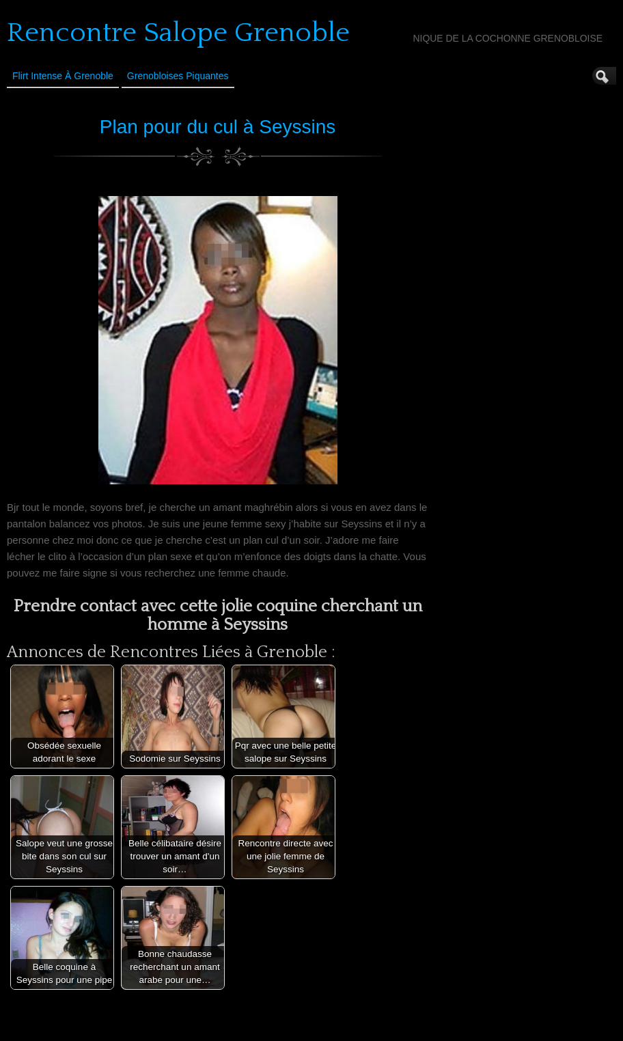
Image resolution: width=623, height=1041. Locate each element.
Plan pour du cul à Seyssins (218, 126)
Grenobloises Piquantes (178, 75)
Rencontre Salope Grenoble (178, 33)
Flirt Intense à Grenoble (62, 75)
